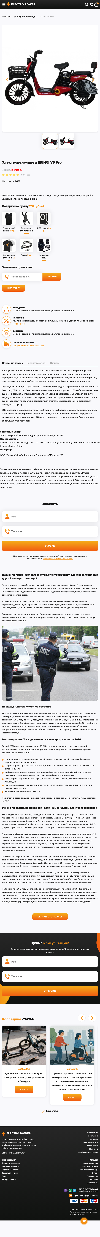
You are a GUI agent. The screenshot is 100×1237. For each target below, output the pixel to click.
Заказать (50, 545)
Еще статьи (50, 1110)
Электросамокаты (90, 1166)
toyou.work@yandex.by (83, 1195)
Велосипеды (92, 1176)
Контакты (94, 1139)
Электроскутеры (90, 1163)
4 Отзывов (25, 174)
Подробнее (19, 323)
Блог (4, 1176)
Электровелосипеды (25, 16)
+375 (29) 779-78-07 (87, 1189)
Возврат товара (9, 1179)
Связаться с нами (10, 1172)
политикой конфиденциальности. (57, 558)
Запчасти (94, 1179)
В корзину (13, 287)
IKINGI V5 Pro (47, 16)
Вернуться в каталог (50, 916)
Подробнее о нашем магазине (28, 345)
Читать (24, 1089)
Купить (51, 276)
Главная (6, 16)
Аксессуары (92, 1182)
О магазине (93, 1135)
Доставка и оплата (10, 1166)
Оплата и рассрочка (11, 1163)
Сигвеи (95, 1172)
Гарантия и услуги (10, 1169)
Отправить (50, 990)
